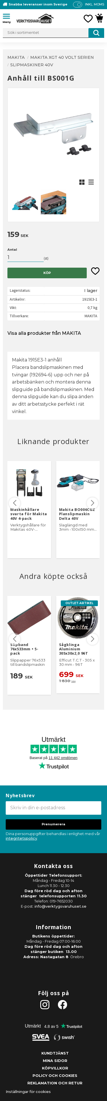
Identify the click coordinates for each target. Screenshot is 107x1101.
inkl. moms (94, 4)
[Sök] (96, 33)
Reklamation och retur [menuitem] (54, 1083)
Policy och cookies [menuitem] (55, 1075)
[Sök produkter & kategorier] (53, 33)
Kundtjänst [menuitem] (55, 1053)
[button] (8, 17)
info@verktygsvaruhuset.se (60, 906)
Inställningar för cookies (28, 1092)
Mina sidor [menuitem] (55, 1061)
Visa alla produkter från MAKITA (44, 333)
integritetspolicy (21, 838)
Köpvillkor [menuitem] (55, 1068)
